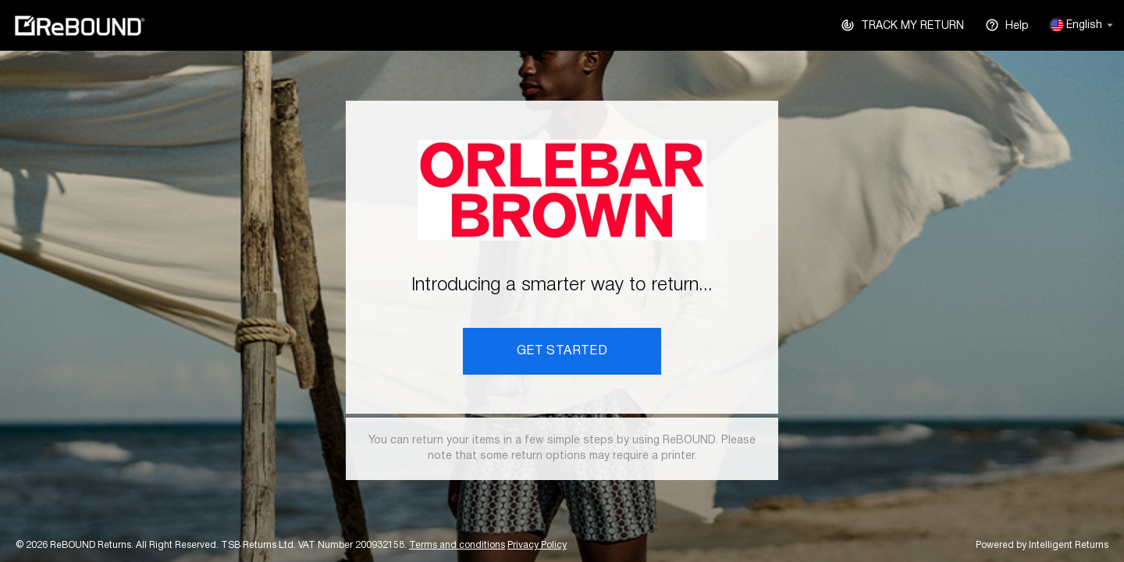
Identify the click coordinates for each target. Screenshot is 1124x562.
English (1082, 25)
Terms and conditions (457, 545)
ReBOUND (79, 26)
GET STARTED (562, 351)
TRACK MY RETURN (902, 24)
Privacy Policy (537, 545)
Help (1007, 24)
